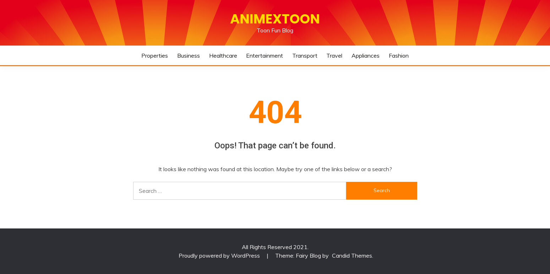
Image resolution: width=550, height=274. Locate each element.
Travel (334, 55)
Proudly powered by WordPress (220, 255)
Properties (154, 55)
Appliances (366, 55)
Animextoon (275, 19)
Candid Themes (352, 255)
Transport (304, 55)
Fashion (399, 55)
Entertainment (264, 55)
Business (188, 55)
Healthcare (223, 55)
